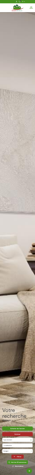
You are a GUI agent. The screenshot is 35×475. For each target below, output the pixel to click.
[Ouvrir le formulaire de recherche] (17, 459)
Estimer (17, 437)
